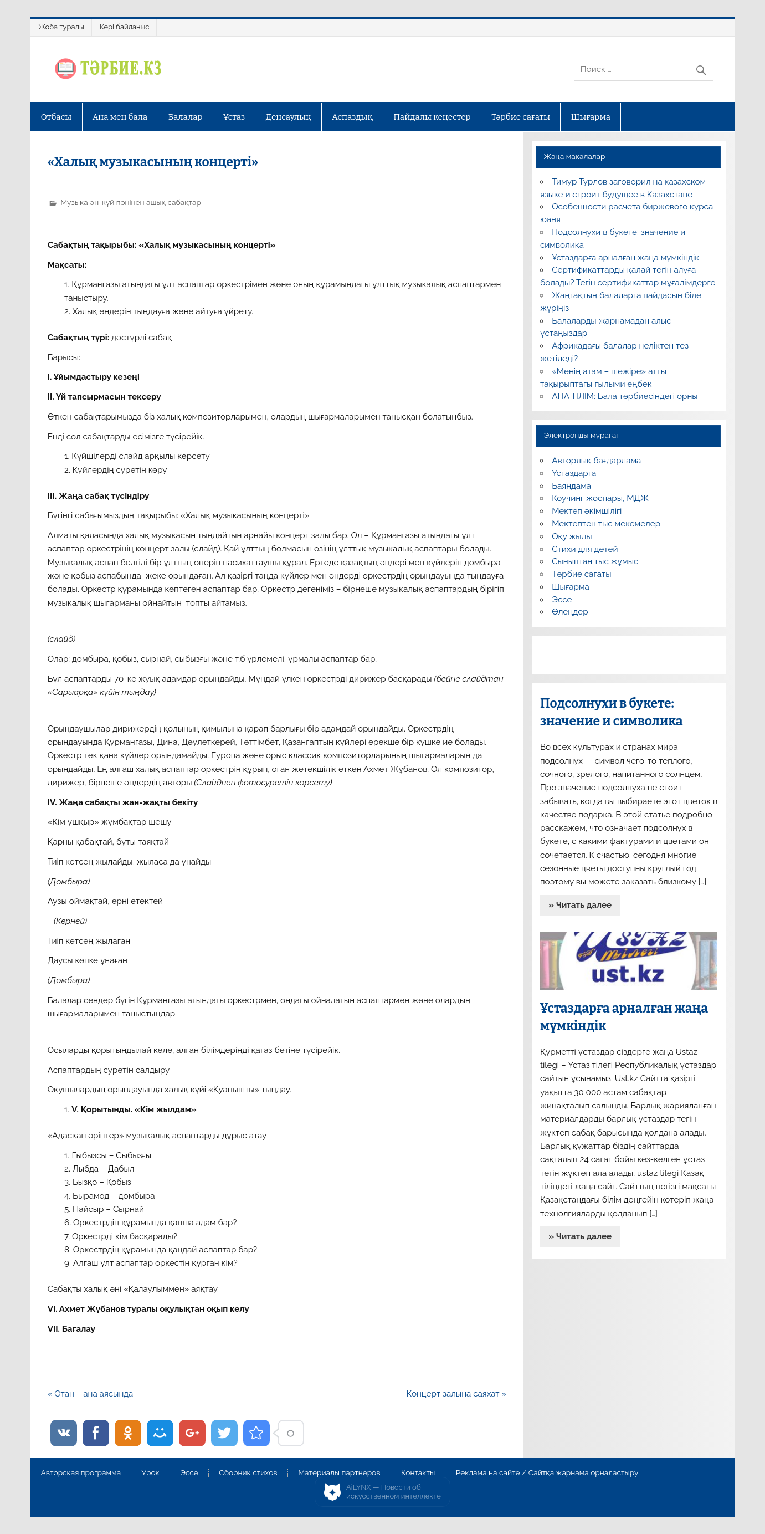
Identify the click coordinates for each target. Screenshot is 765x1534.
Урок (151, 1473)
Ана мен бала (120, 117)
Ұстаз (234, 117)
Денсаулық (288, 117)
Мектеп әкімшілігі (587, 511)
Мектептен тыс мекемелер (606, 524)
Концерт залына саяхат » (456, 1394)
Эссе (562, 600)
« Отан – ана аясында (91, 1394)
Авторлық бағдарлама (596, 461)
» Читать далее (580, 905)
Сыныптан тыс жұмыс (595, 561)
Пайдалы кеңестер (431, 117)
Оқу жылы (572, 536)
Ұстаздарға (574, 473)
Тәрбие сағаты (520, 117)
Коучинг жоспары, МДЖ (600, 498)
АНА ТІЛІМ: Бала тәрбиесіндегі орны (624, 396)
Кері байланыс (125, 27)
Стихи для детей (585, 549)
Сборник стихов (248, 1473)
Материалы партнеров (339, 1473)
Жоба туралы (61, 27)
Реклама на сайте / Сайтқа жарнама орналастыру (547, 1473)
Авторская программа (80, 1473)
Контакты (418, 1473)
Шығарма (591, 117)
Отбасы (55, 117)
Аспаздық (352, 117)
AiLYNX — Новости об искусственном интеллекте (393, 1491)
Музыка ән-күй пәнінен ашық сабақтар (130, 202)
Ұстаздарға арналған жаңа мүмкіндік (625, 258)
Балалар (185, 117)
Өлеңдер (570, 612)
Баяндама (571, 486)
